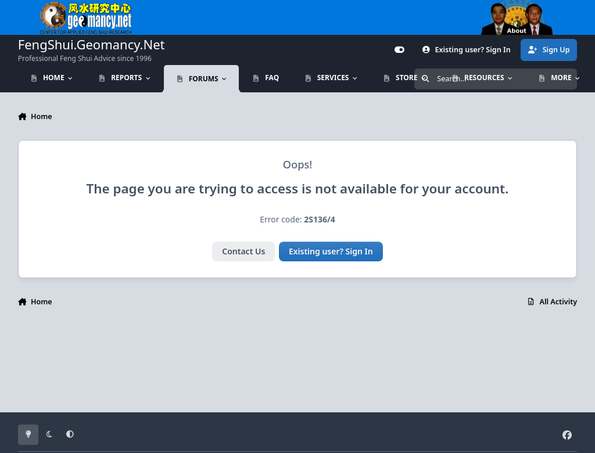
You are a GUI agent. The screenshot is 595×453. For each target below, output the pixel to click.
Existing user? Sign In (331, 251)
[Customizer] (400, 50)
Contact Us (243, 251)
